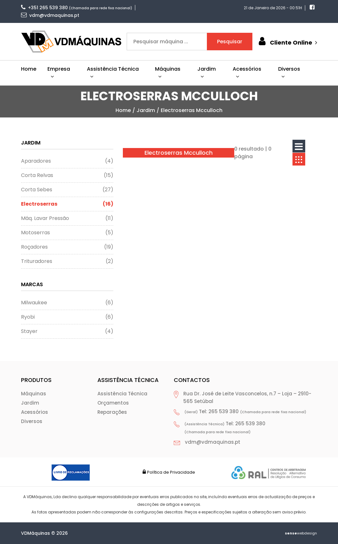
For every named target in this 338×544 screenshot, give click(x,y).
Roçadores (67, 247)
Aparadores (67, 161)
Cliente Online (287, 41)
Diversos (31, 421)
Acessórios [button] (247, 72)
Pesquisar (229, 41)
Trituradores (67, 261)
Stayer (67, 331)
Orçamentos (113, 402)
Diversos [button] (289, 72)
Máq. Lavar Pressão (67, 218)
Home (28, 69)
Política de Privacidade (171, 472)
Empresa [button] (58, 72)
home (123, 110)
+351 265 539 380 (44, 7)
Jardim (146, 110)
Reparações (112, 412)
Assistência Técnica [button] (113, 72)
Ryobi (67, 317)
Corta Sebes (67, 190)
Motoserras (67, 233)
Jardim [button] (206, 72)
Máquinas (33, 393)
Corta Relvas (67, 175)
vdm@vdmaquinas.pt (50, 15)
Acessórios (34, 412)
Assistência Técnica (122, 393)
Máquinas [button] (167, 72)
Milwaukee (67, 303)
